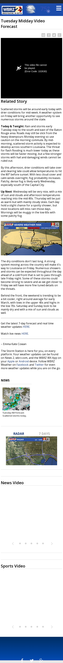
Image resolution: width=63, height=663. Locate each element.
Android (24, 361)
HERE (26, 327)
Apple (11, 361)
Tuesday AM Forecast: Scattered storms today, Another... (14, 415)
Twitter (39, 365)
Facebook (22, 365)
